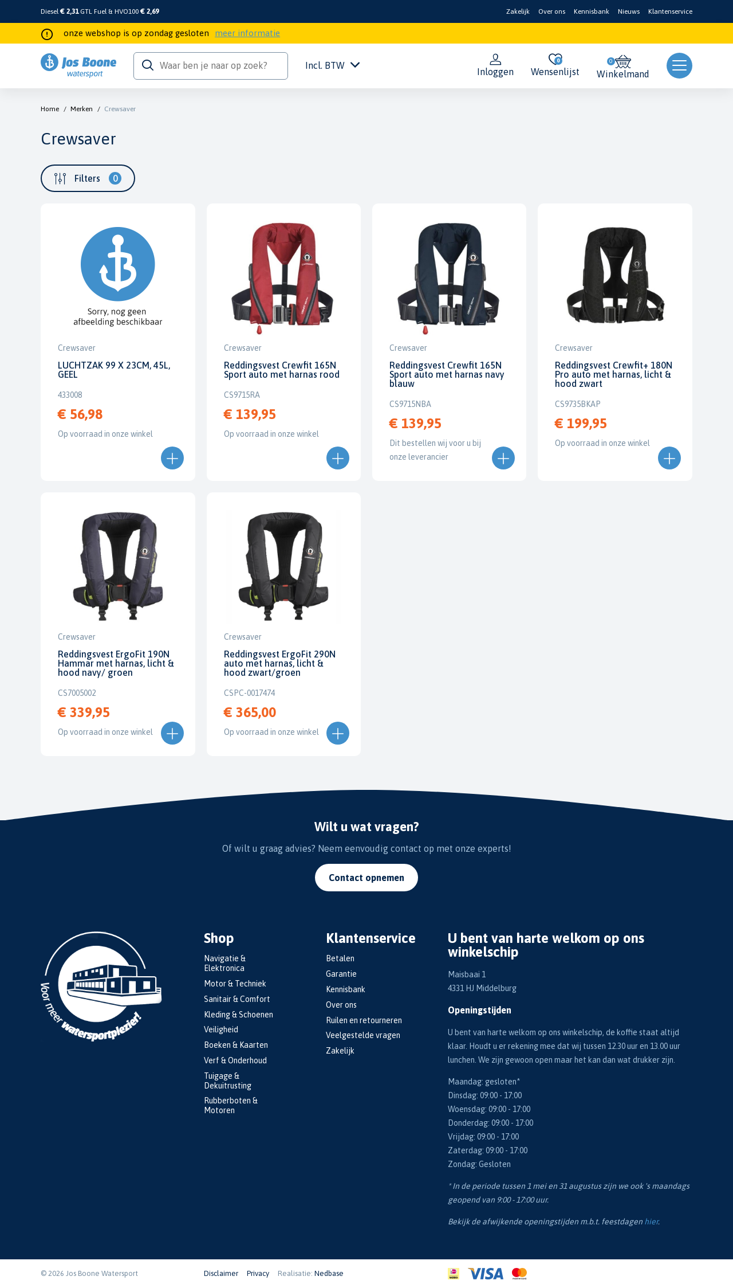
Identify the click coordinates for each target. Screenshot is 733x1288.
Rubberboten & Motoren (231, 1105)
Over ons (551, 11)
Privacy (258, 1273)
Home (50, 108)
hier (651, 1221)
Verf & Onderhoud (235, 1060)
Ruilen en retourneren (364, 1020)
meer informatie (247, 33)
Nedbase (329, 1273)
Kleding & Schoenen (238, 1014)
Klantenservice (670, 11)
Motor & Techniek (235, 983)
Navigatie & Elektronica (225, 963)
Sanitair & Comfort (237, 999)
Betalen (340, 958)
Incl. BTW (332, 65)
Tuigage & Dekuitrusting (227, 1080)
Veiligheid (221, 1029)
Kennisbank (591, 11)
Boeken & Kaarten (236, 1045)
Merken (81, 108)
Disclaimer (221, 1273)
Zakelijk (518, 11)
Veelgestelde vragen (363, 1035)
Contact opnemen (366, 877)
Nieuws (629, 11)
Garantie (341, 973)
